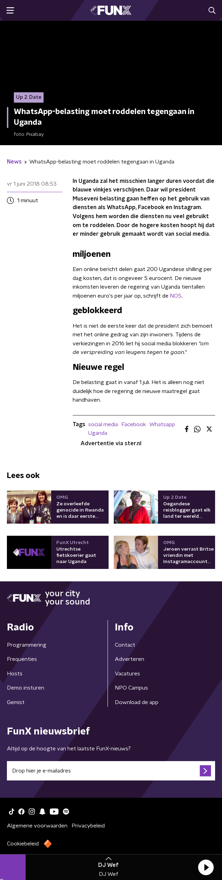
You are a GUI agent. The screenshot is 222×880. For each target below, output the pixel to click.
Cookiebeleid (23, 843)
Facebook (133, 424)
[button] (206, 867)
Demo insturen (25, 688)
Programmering (26, 645)
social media (103, 424)
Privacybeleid (88, 825)
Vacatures (127, 673)
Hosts (14, 673)
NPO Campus (131, 688)
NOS (176, 296)
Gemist (16, 702)
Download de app (136, 702)
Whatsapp (162, 424)
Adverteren (129, 659)
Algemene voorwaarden (37, 825)
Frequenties (22, 659)
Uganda (97, 433)
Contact (125, 645)
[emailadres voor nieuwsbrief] (111, 770)
